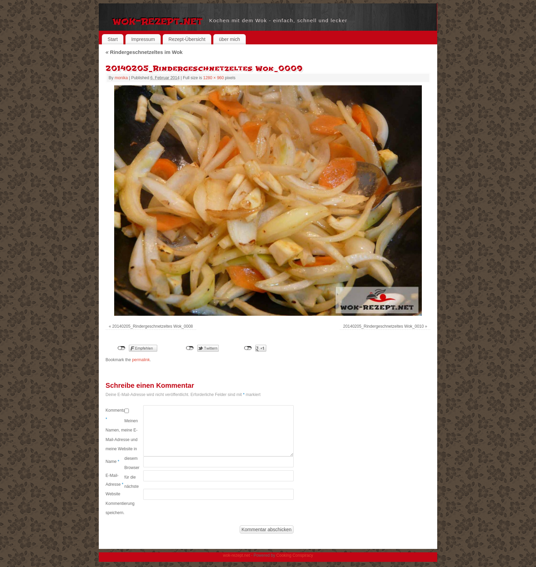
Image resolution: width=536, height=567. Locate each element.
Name (112, 461)
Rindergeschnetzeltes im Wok (144, 52)
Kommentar (115, 415)
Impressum (143, 39)
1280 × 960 (213, 77)
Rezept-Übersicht (187, 39)
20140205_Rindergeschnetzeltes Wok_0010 (383, 326)
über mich (229, 39)
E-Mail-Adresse (114, 480)
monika (121, 77)
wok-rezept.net (157, 20)
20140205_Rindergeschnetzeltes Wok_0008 (152, 326)
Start (113, 39)
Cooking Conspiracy (294, 555)
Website (113, 494)
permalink (141, 359)
